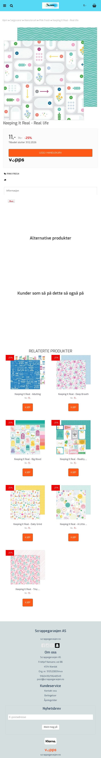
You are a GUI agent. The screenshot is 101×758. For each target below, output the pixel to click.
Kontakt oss (50, 690)
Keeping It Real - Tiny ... (28, 589)
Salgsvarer (16, 20)
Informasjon (12, 190)
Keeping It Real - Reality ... (73, 459)
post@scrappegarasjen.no (50, 679)
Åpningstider (50, 700)
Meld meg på (50, 727)
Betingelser (50, 695)
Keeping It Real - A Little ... (73, 524)
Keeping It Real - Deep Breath (73, 394)
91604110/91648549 (50, 676)
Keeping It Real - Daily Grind (27, 524)
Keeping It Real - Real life (66, 20)
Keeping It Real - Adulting (28, 394)
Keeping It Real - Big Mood (27, 459)
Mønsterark (30, 20)
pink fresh (13, 173)
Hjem (5, 20)
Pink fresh (44, 20)
